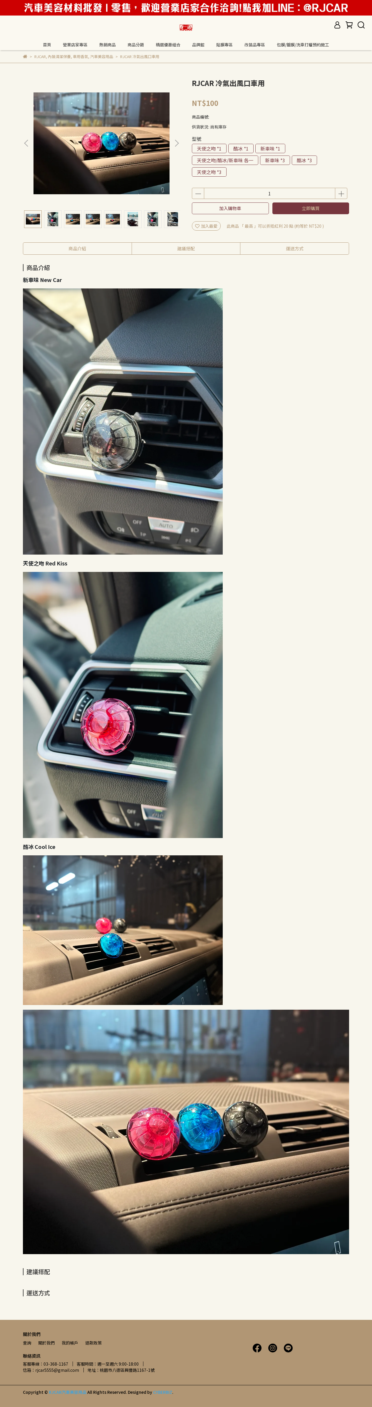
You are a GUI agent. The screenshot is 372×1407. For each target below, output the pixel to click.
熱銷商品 (107, 45)
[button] (176, 143)
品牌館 (198, 45)
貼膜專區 (224, 45)
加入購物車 (230, 208)
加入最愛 (206, 226)
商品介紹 (77, 248)
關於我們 (46, 1343)
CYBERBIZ (162, 1392)
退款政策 (93, 1343)
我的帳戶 (70, 1343)
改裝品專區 (254, 45)
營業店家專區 (75, 45)
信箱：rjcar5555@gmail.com (51, 1370)
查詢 (27, 1343)
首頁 (47, 45)
